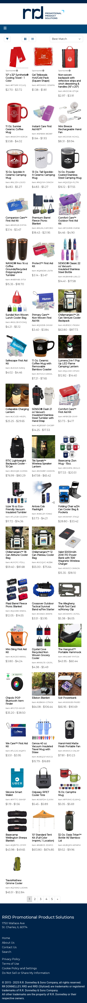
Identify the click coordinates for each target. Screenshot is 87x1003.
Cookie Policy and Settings (19, 968)
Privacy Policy (11, 959)
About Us (8, 942)
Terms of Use (10, 963)
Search (6, 951)
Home (6, 938)
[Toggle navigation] (5, 28)
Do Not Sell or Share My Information (26, 973)
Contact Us (9, 947)
